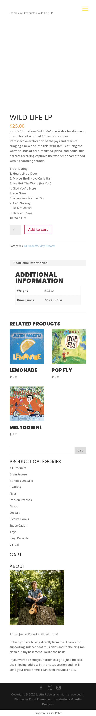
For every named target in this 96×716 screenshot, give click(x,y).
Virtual (14, 545)
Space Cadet (18, 526)
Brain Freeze (18, 474)
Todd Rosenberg (41, 699)
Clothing (15, 487)
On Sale (15, 513)
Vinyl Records (47, 246)
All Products (31, 246)
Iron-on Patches (21, 500)
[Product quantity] (15, 230)
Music (14, 506)
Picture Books (19, 519)
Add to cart (38, 229)
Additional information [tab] (30, 263)
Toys (13, 532)
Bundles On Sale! (21, 481)
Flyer (13, 494)
